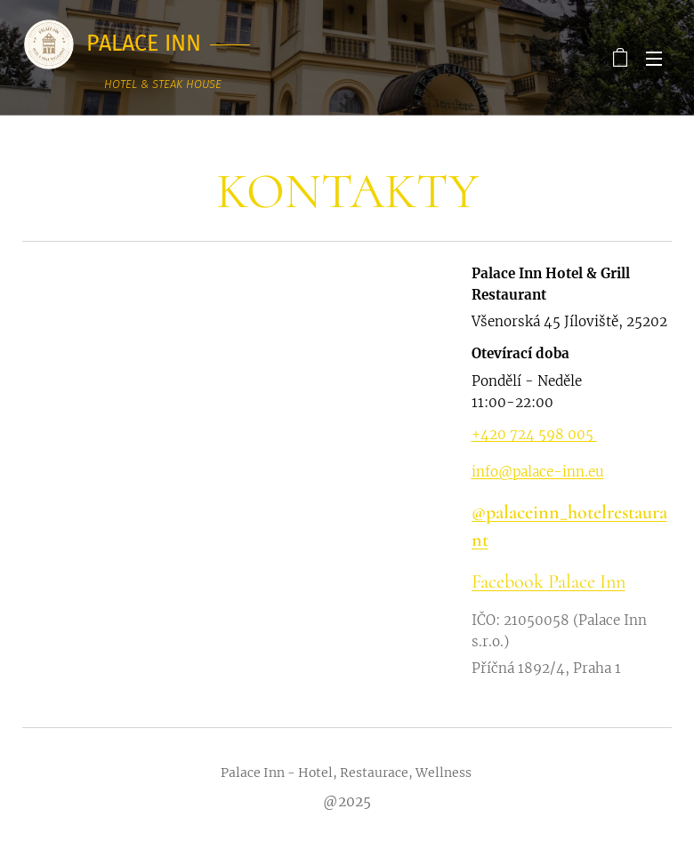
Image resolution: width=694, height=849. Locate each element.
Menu (654, 59)
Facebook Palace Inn (548, 581)
